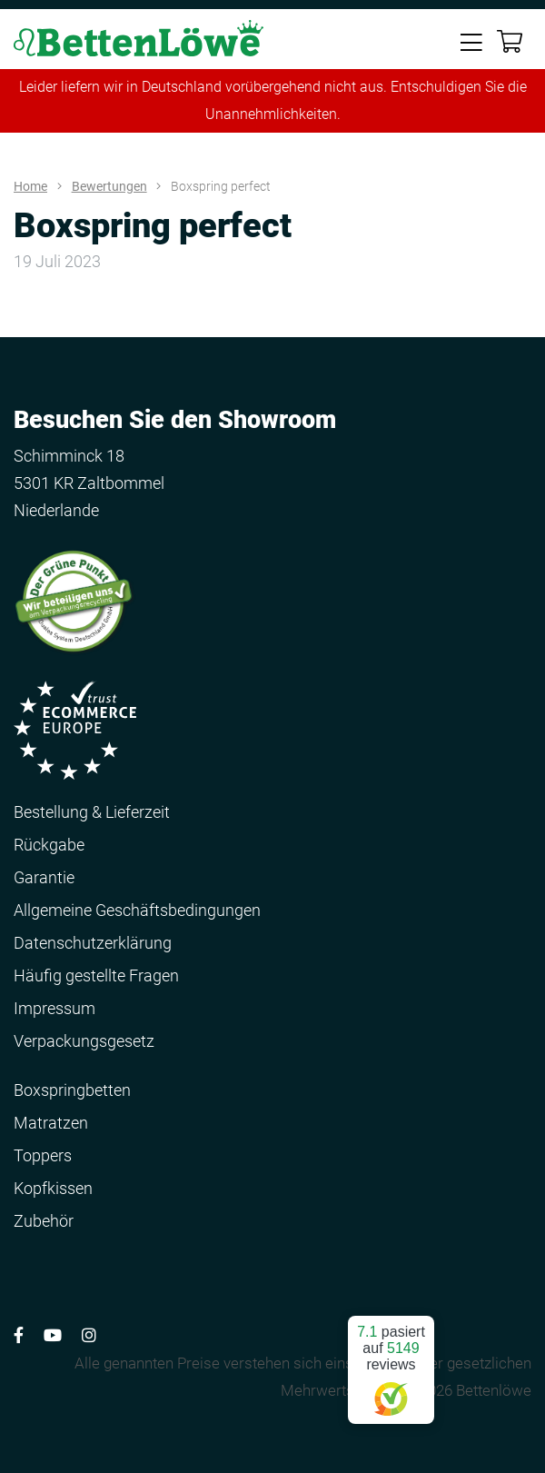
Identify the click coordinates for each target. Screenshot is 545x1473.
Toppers (43, 1155)
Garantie (44, 877)
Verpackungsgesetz (84, 1040)
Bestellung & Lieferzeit (92, 811)
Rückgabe (49, 844)
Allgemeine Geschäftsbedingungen (137, 910)
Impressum (54, 1008)
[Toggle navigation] (471, 41)
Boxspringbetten (72, 1090)
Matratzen (51, 1122)
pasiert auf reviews (391, 1362)
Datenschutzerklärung (93, 942)
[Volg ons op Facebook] (19, 1335)
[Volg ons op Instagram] (89, 1335)
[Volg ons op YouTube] (53, 1335)
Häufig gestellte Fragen (96, 975)
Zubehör (44, 1220)
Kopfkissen (53, 1188)
